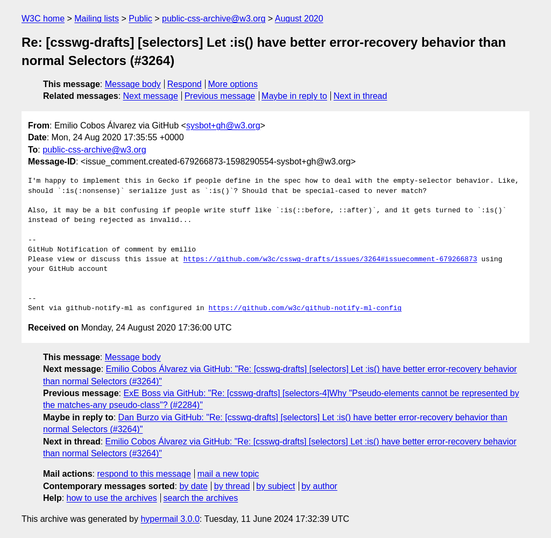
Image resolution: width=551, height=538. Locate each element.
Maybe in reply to (294, 96)
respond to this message (143, 473)
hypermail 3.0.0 (169, 518)
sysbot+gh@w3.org (223, 125)
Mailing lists (96, 18)
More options (233, 84)
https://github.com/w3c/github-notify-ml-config (304, 308)
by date (193, 486)
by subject (275, 486)
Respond (184, 84)
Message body (133, 84)
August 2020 (299, 18)
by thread (232, 486)
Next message (150, 96)
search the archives (201, 498)
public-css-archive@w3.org (213, 18)
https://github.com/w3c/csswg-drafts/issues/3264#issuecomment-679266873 (330, 259)
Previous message (220, 96)
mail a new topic (228, 473)
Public (140, 18)
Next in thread (360, 96)
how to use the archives (112, 498)
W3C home (43, 18)
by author (319, 486)
